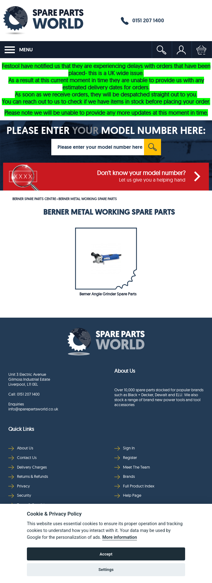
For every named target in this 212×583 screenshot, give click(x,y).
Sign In (124, 448)
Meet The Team (132, 467)
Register (125, 457)
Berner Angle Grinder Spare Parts (107, 293)
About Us (20, 448)
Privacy (19, 486)
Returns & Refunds (28, 476)
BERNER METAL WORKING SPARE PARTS (87, 199)
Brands (124, 476)
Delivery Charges (27, 467)
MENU (19, 49)
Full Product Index (134, 486)
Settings (106, 569)
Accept (106, 554)
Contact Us (22, 457)
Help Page (127, 495)
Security (19, 495)
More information (119, 537)
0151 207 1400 (142, 21)
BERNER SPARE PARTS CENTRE (34, 199)
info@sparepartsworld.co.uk (33, 408)
